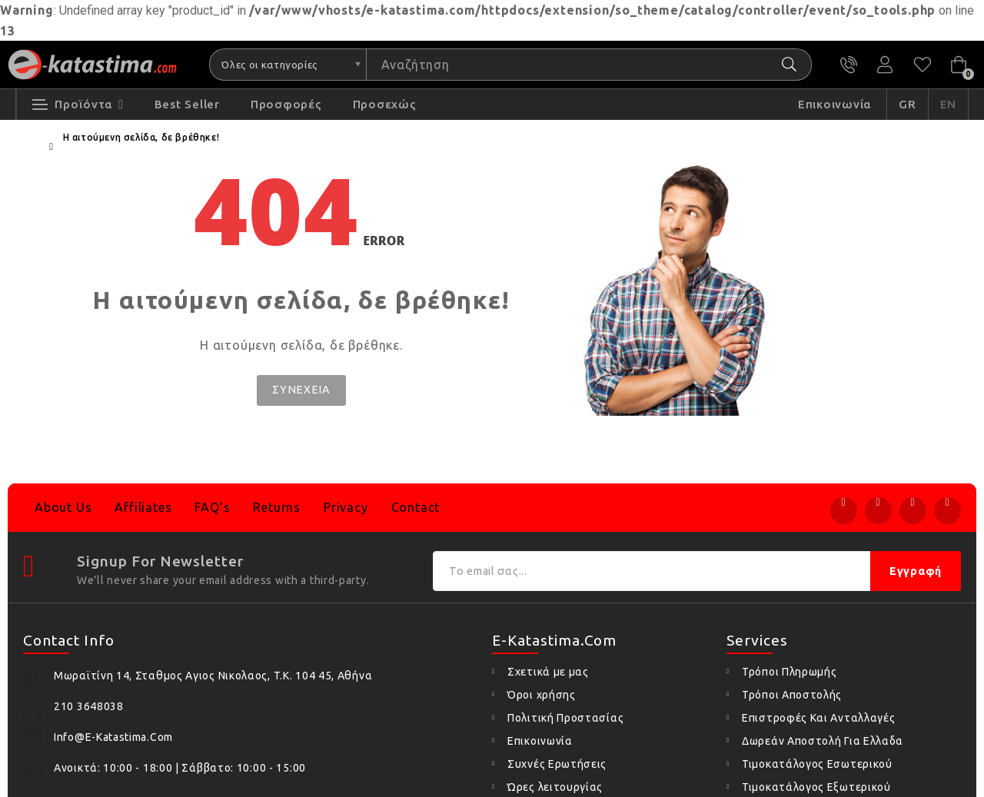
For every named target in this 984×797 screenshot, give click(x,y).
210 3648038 (851, 65)
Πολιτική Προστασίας (565, 718)
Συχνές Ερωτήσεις (557, 764)
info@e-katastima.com (113, 737)
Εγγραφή (915, 571)
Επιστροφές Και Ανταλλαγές (819, 718)
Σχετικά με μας (548, 672)
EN (948, 106)
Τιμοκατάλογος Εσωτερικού (817, 764)
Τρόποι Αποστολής (792, 695)
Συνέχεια (301, 392)
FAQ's (212, 507)
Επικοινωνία (540, 741)
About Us (63, 507)
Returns (277, 507)
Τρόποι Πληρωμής (789, 672)
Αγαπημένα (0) (922, 65)
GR (907, 106)
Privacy (346, 507)
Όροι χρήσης (541, 695)
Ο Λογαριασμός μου (887, 65)
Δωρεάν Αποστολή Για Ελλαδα (822, 741)
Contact (415, 507)
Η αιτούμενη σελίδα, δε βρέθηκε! (141, 139)
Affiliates (143, 507)
